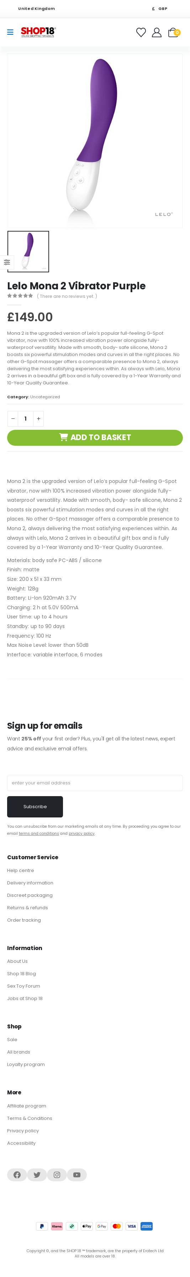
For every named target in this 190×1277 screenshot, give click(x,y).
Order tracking (24, 920)
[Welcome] (157, 32)
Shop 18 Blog (21, 973)
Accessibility (21, 1143)
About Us (17, 961)
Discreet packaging (30, 895)
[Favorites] (142, 32)
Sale (12, 1039)
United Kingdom (32, 9)
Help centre (20, 870)
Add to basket (100, 437)
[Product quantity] (25, 419)
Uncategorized (45, 397)
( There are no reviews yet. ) (67, 296)
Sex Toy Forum (23, 986)
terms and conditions (39, 833)
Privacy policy (23, 1130)
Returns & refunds (27, 907)
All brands (18, 1052)
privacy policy (82, 833)
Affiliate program (26, 1106)
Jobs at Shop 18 (25, 998)
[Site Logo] (38, 32)
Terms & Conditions (29, 1118)
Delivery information (30, 882)
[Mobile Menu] (12, 32)
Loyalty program (26, 1064)
